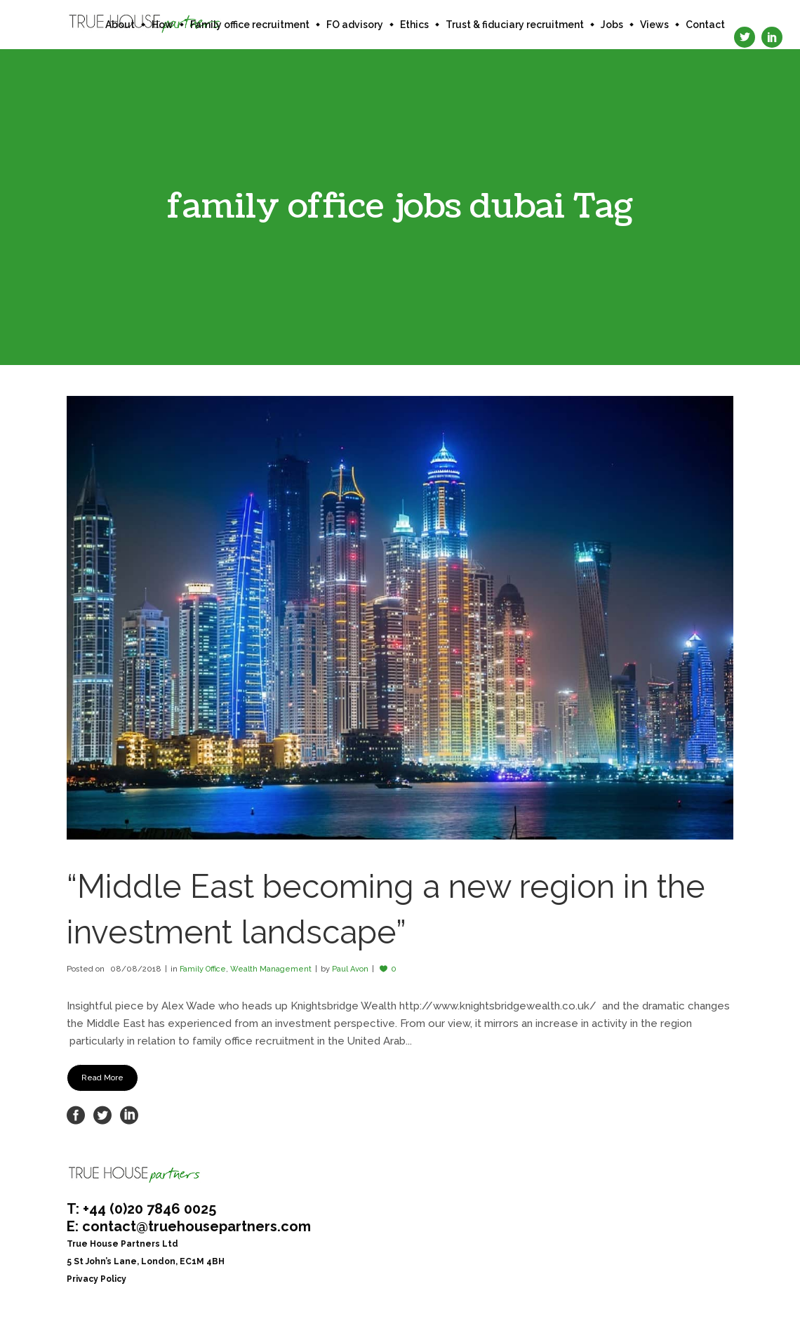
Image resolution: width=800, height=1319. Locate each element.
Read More (102, 1077)
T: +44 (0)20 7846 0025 (141, 1208)
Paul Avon (350, 969)
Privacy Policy (96, 1279)
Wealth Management (271, 969)
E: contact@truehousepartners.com (189, 1226)
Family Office (203, 969)
